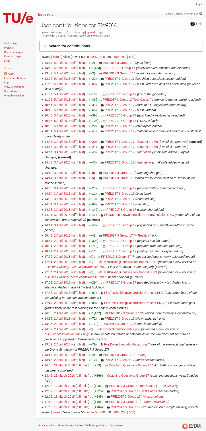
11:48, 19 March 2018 (59, 402)
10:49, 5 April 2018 (57, 110)
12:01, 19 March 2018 (59, 396)
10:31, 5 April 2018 (57, 131)
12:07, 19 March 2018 (59, 391)
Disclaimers (116, 425)
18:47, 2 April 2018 (57, 241)
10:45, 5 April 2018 (57, 115)
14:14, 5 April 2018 (57, 63)
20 (103, 57)
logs (100, 32)
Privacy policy (46, 425)
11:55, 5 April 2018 (57, 84)
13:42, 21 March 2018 (59, 375)
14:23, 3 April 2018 (57, 209)
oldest (57, 57)
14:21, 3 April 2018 (57, 215)
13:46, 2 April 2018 (57, 360)
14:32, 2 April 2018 (57, 329)
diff (74, 63)
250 (123, 57)
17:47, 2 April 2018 (57, 303)
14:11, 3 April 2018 (57, 225)
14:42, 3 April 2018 (57, 173)
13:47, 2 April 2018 (57, 355)
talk (70, 32)
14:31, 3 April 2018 (57, 204)
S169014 (60, 32)
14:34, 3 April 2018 (57, 193)
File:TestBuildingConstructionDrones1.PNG (127, 272)
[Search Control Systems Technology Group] (183, 14)
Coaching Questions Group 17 (130, 365)
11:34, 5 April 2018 (57, 94)
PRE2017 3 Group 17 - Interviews (128, 152)
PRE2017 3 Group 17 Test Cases (126, 99)
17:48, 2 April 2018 (57, 292)
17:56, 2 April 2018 (57, 256)
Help (195, 24)
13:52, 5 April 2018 (57, 73)
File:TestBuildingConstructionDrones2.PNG (127, 262)
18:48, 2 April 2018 (57, 235)
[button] (121, 46)
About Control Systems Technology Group (82, 425)
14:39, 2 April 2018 (57, 318)
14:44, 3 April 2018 (57, 152)
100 (116, 57)
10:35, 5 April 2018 (57, 121)
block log (79, 32)
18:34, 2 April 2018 (57, 246)
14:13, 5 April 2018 (57, 68)
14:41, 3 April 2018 (57, 178)
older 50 (93, 57)
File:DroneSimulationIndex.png (118, 329)
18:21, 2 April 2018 (57, 251)
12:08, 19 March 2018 (59, 386)
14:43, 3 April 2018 (57, 162)
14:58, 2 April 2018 (57, 313)
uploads (91, 32)
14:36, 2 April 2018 (57, 324)
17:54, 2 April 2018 (57, 262)
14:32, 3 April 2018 (57, 199)
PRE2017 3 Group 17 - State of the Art (131, 141)
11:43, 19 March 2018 (59, 407)
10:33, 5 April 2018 (57, 126)
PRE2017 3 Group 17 (118, 63)
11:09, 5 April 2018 (57, 99)
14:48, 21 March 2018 (59, 365)
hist (81, 63)
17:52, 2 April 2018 (57, 282)
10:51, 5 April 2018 (57, 105)
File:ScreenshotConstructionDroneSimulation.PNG (139, 215)
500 (131, 57)
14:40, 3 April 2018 (57, 188)
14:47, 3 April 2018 (57, 141)
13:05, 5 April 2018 (57, 78)
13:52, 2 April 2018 (57, 344)
